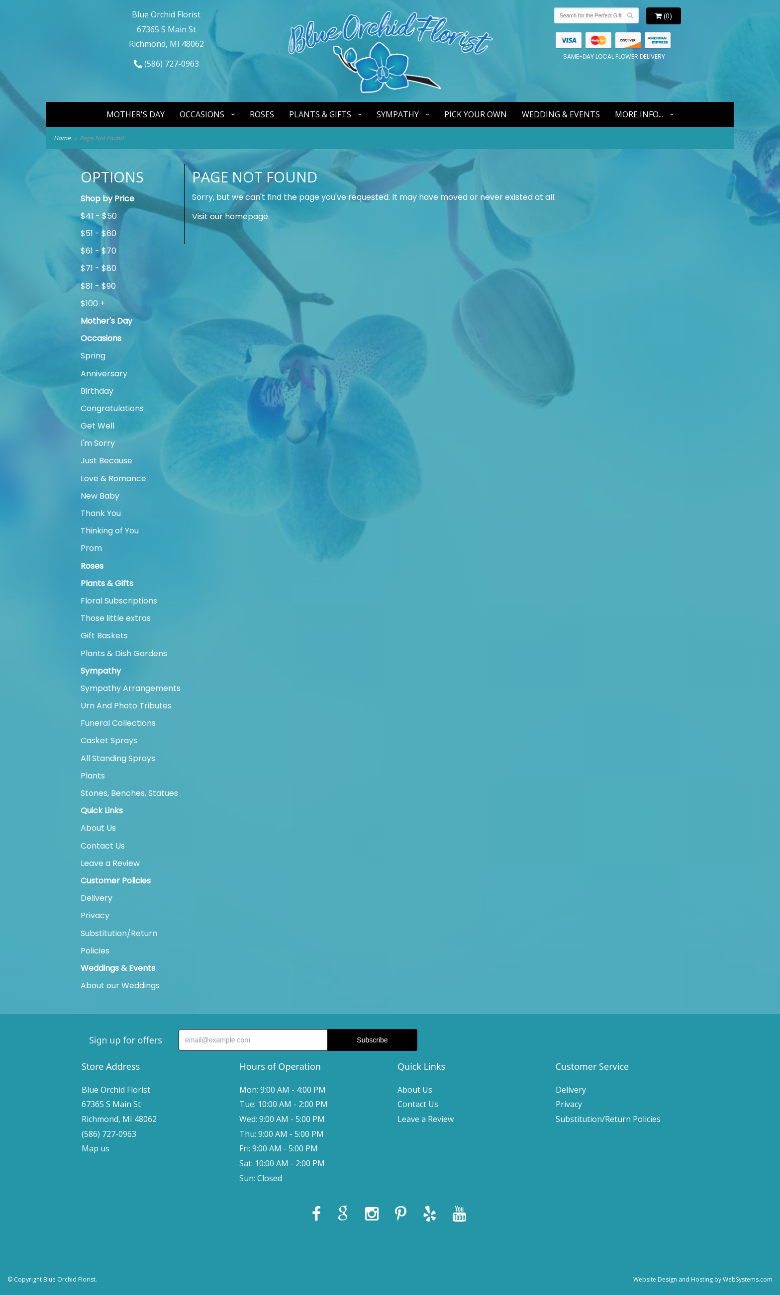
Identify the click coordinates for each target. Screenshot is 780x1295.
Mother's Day (135, 114)
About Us (98, 828)
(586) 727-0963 (166, 63)
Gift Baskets (104, 635)
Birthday (97, 391)
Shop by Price (107, 198)
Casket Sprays (109, 740)
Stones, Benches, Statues (129, 793)
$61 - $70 (98, 251)
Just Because (106, 460)
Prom (91, 548)
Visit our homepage (230, 216)
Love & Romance (113, 478)
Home (62, 138)
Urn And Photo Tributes (126, 705)
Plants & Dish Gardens (124, 653)
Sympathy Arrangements (131, 688)
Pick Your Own (475, 114)
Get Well (97, 426)
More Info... (639, 114)
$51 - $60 (98, 233)
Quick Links (102, 810)
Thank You (101, 513)
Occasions (202, 114)
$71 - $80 (98, 268)
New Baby (100, 496)
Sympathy (398, 114)
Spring (93, 355)
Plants (93, 775)
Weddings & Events (118, 968)
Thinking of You (110, 530)
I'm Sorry (98, 443)
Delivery (96, 898)
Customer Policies (116, 880)
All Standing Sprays (118, 758)
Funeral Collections (118, 723)
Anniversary (104, 373)
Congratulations (112, 408)
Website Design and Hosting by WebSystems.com (703, 1279)
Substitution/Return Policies (119, 942)
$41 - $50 (99, 216)
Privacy (95, 915)
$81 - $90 (98, 286)
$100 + (93, 303)
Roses (262, 114)
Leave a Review (110, 863)
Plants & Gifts (320, 114)
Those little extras (116, 618)
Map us (95, 1148)
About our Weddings (120, 985)
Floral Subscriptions (119, 600)
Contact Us (103, 846)
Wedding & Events (561, 114)
